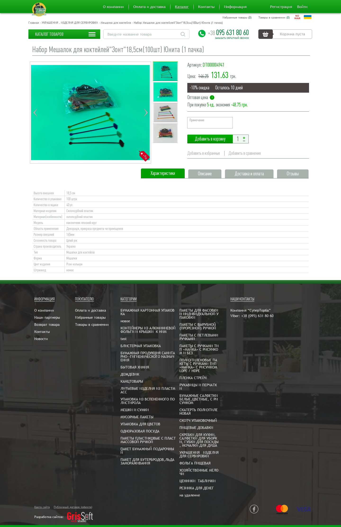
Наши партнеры (47, 317)
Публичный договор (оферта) (73, 507)
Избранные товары (90, 317)
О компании (113, 7)
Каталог (182, 7)
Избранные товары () (237, 17)
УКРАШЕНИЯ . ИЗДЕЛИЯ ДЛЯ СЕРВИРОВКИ (70, 22)
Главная (33, 22)
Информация (235, 7)
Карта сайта (42, 507)
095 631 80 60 (228, 32)
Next (145, 112)
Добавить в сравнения (245, 153)
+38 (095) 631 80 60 (257, 316)
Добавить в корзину (210, 139)
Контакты (206, 7)
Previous (35, 112)
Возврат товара (47, 324)
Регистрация (281, 7)
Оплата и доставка (149, 7)
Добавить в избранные (203, 153)
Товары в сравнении (92, 324)
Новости (41, 339)
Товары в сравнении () (274, 17)
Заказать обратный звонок (232, 38)
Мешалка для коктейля (116, 22)
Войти (302, 7)
